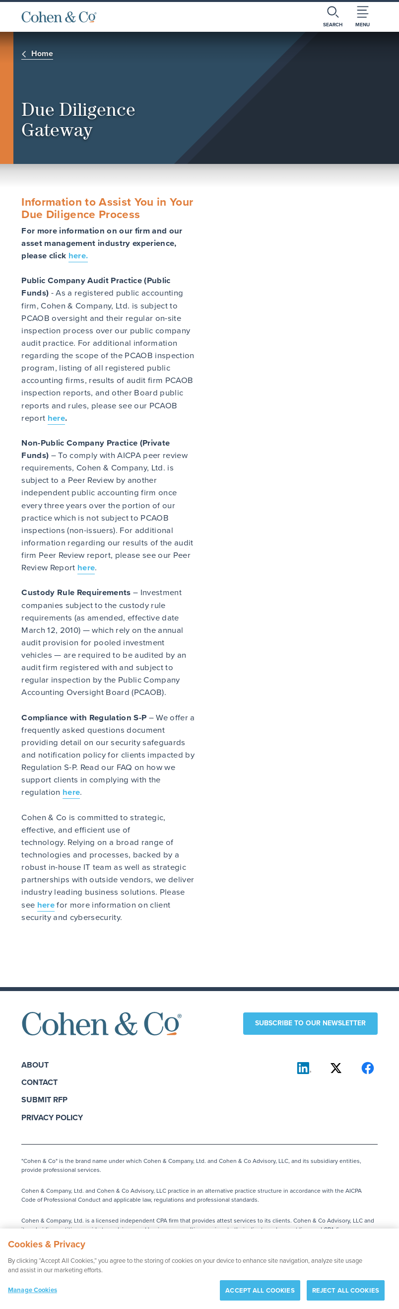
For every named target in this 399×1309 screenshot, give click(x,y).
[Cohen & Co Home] (59, 17)
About (35, 1065)
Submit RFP (44, 1099)
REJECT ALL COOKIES (345, 1295)
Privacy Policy (52, 1117)
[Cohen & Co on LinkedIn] (304, 1068)
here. (78, 255)
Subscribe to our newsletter (310, 1023)
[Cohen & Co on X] (336, 1068)
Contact (39, 1082)
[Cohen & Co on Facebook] (368, 1068)
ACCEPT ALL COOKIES (259, 1295)
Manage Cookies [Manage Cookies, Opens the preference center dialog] (32, 1295)
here (56, 418)
